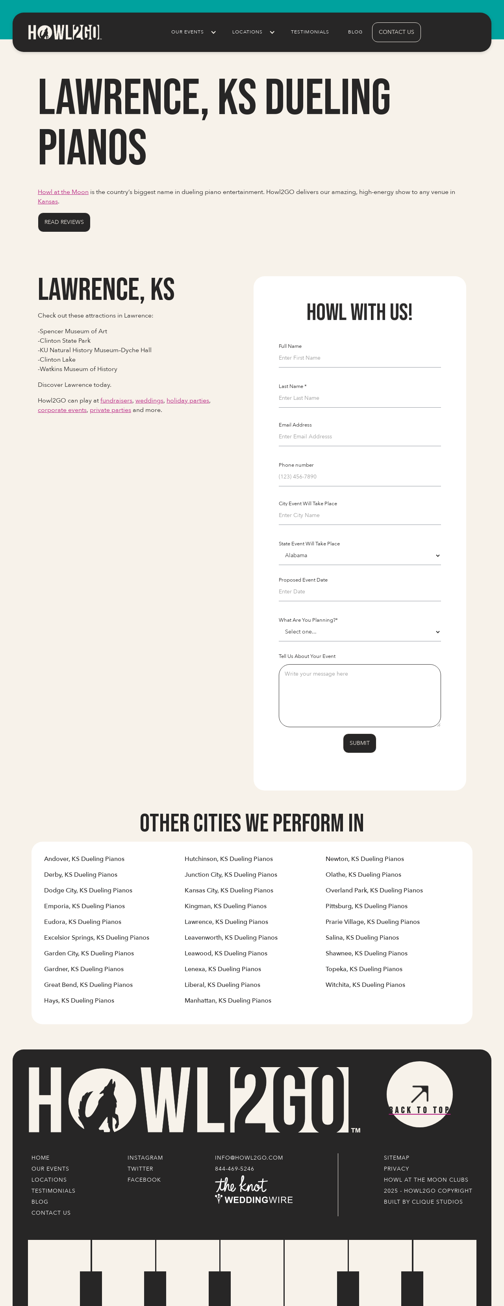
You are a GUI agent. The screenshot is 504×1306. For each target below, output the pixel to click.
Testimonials (310, 32)
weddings (149, 400)
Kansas (48, 201)
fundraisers (116, 400)
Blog (355, 32)
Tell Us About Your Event (307, 656)
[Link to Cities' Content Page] (84, 862)
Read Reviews (64, 222)
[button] (192, 32)
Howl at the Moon (63, 192)
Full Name (290, 346)
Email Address (295, 425)
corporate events (62, 410)
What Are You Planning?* (308, 620)
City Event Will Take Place (308, 503)
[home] (64, 32)
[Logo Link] (193, 1100)
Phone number (296, 465)
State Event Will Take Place (309, 543)
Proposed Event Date (303, 580)
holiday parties (188, 400)
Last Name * (293, 386)
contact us (396, 32)
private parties (110, 410)
